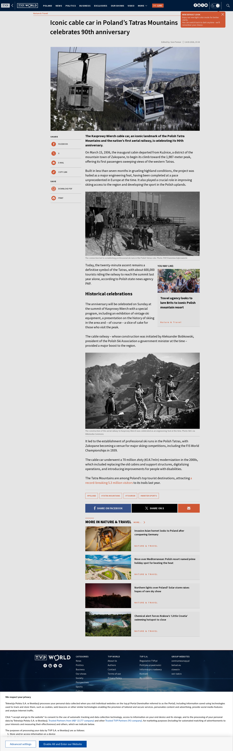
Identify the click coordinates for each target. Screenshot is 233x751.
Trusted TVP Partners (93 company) (123, 720)
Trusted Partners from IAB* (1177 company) (71, 720)
